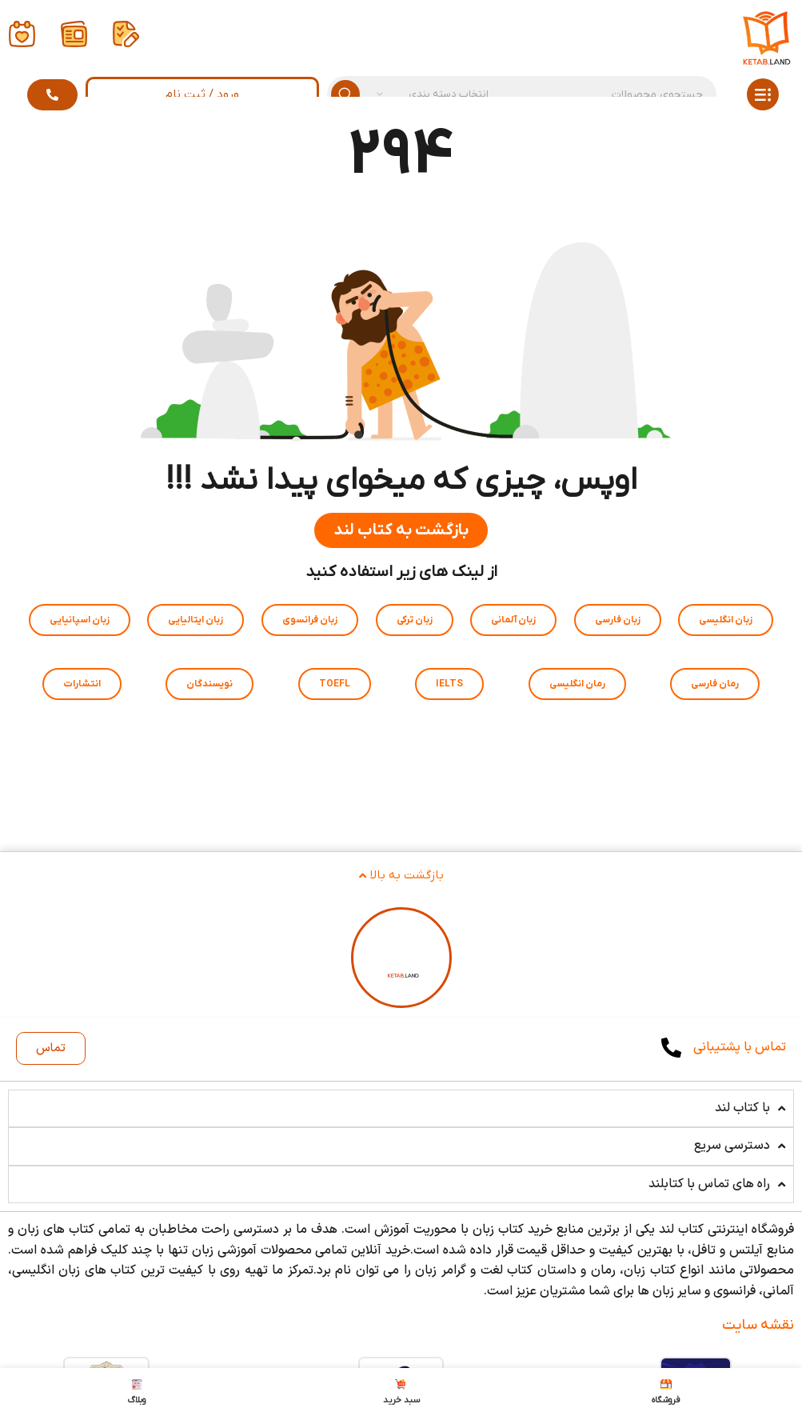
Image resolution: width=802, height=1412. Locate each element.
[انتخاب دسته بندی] (432, 94)
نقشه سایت (758, 1325)
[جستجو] (521, 94)
